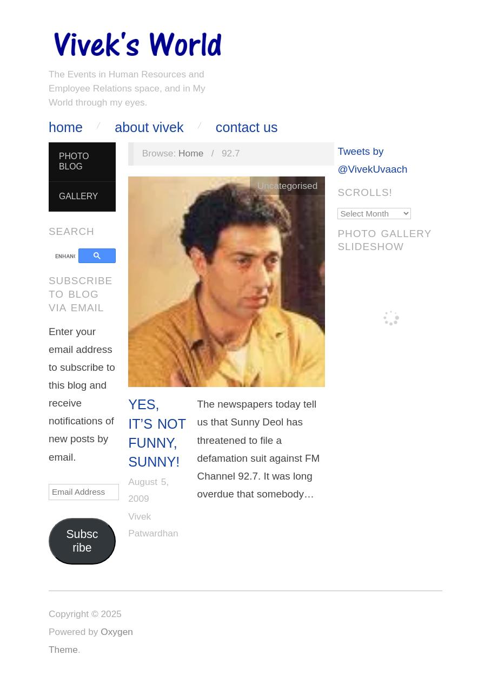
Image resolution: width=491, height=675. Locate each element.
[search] (65, 256)
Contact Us (247, 127)
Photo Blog (74, 161)
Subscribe (82, 541)
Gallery (78, 196)
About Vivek (149, 127)
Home (66, 127)
